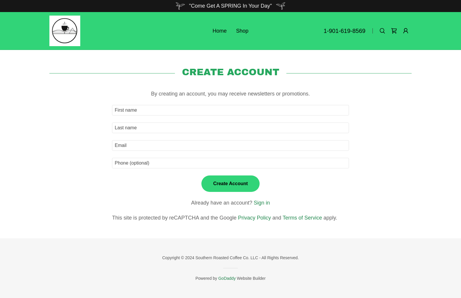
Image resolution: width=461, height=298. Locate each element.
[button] (406, 31)
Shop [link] (242, 31)
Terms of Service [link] (302, 218)
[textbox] (230, 110)
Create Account (230, 183)
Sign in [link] (262, 203)
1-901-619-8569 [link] (344, 31)
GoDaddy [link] (226, 278)
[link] (64, 31)
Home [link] (220, 31)
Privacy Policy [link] (254, 218)
